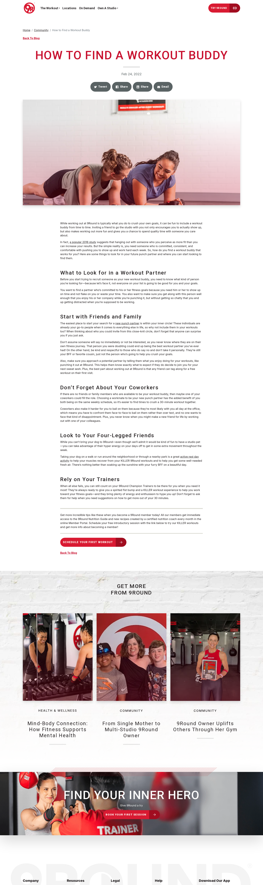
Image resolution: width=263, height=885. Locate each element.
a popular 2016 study (83, 242)
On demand (87, 8)
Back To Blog (31, 38)
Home (26, 30)
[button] (100, 87)
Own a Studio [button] (107, 8)
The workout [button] (49, 8)
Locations (69, 8)
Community (41, 30)
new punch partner (127, 323)
